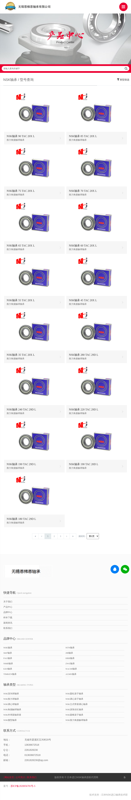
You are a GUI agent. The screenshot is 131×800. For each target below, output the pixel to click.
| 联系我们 (33, 778)
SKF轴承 (7, 654)
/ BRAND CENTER (18, 639)
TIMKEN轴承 (10, 675)
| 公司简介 (20, 778)
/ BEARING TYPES (18, 685)
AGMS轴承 (71, 675)
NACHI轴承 (71, 670)
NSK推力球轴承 (11, 700)
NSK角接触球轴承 (12, 710)
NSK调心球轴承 (11, 705)
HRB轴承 (70, 659)
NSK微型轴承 (10, 721)
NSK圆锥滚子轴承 (74, 716)
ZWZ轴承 (70, 664)
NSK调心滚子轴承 (74, 700)
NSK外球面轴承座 (12, 716)
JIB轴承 (69, 654)
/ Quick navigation (17, 593)
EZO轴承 (7, 670)
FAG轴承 (7, 659)
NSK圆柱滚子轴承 (74, 694)
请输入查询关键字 (65, 69)
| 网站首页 (9, 778)
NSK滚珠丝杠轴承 (74, 710)
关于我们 (7, 602)
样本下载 (7, 618)
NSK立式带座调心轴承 (77, 705)
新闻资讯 (7, 624)
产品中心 (7, 608)
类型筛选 (123, 80)
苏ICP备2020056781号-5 (23, 787)
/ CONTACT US (16, 731)
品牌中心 (7, 613)
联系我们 (7, 629)
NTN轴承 (70, 648)
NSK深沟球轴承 (11, 694)
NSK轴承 (7, 648)
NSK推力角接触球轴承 (77, 721)
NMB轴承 (8, 664)
